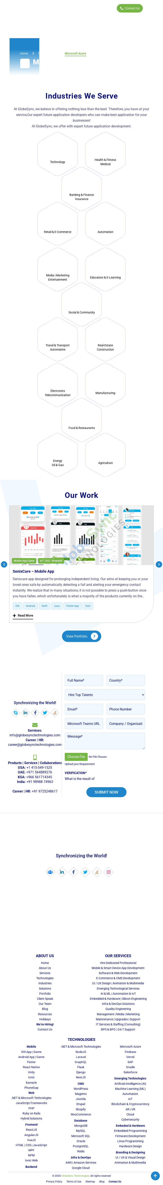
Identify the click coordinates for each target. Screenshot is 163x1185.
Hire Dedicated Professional (118, 963)
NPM (31, 1155)
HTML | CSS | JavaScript (31, 1145)
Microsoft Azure (130, 1046)
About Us (45, 968)
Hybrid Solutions (31, 1118)
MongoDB (80, 1125)
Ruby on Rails (31, 1113)
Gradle (130, 1067)
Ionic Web (31, 1160)
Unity (31, 1072)
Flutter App (72, 605)
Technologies (44, 978)
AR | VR (130, 1109)
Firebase (130, 1052)
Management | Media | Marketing (118, 1014)
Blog (45, 1009)
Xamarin (31, 1082)
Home (45, 963)
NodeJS (81, 1052)
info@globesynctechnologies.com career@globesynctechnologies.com (35, 737)
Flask (80, 1067)
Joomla (81, 1099)
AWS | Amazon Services (81, 1162)
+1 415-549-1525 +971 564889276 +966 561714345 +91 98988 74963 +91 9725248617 (35, 777)
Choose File (76, 757)
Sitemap (90, 1181)
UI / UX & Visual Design (130, 1157)
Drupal (80, 1104)
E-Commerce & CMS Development (118, 978)
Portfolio (45, 993)
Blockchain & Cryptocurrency (130, 1104)
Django (81, 1072)
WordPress (81, 1088)
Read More (23, 615)
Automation (130, 1094)
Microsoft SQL (80, 1136)
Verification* (76, 773)
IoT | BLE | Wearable (51, 560)
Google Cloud (81, 1168)
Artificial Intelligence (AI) (130, 1083)
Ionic (31, 1077)
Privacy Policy (54, 1181)
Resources (45, 1014)
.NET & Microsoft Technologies (31, 1098)
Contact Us (129, 8)
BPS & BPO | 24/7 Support (118, 1029)
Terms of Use (73, 1181)
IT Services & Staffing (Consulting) (118, 1024)
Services (44, 973)
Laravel (81, 1057)
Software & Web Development (118, 973)
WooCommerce (81, 1114)
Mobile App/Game (24, 560)
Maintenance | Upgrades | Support (118, 1019)
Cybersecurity (130, 1119)
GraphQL (81, 1062)
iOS (17, 605)
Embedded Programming (130, 1130)
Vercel (130, 1057)
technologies (46, 53)
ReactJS (31, 1129)
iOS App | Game (31, 1052)
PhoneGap (31, 1087)
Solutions (45, 988)
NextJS (81, 1077)
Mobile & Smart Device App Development (118, 968)
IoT (130, 1099)
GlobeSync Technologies (75, 1175)
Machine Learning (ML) (130, 1088)
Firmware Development (130, 1136)
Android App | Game (31, 1057)
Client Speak (45, 998)
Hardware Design (130, 1146)
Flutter (31, 1062)
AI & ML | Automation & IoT (118, 993)
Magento (81, 1094)
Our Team (45, 1003)
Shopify (81, 1109)
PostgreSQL (81, 1146)
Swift (44, 605)
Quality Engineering (118, 1009)
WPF (31, 1150)
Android (30, 605)
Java (57, 605)
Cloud (130, 1114)
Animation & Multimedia (130, 1162)
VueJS (31, 1140)
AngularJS (31, 1135)
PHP (31, 1108)
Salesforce (130, 1072)
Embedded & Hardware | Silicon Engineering (118, 998)
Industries (45, 983)
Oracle (81, 1141)
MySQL (81, 1130)
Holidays (45, 1019)
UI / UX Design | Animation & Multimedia (118, 983)
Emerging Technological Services (118, 988)
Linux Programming (130, 1141)
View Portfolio (82, 636)
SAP (130, 1062)
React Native (31, 1067)
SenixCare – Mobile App (33, 571)
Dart (88, 605)
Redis (80, 1151)
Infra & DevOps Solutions (118, 1003)
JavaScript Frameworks (31, 1103)
